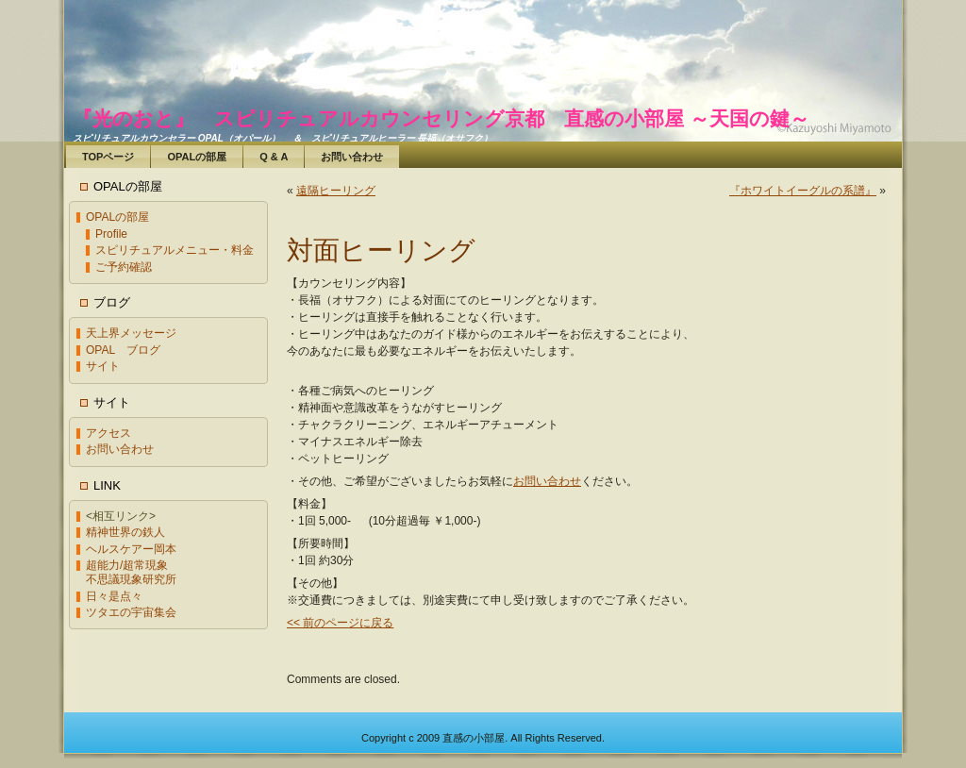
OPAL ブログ (123, 350)
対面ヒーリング (381, 250)
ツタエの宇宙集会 (131, 612)
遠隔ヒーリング (335, 190)
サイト (103, 366)
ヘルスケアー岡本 (131, 549)
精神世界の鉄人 (125, 532)
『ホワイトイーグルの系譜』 (802, 190)
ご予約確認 (123, 267)
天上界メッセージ (131, 333)
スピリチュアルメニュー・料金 (174, 250)
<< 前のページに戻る (340, 622)
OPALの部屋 (117, 217)
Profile (111, 234)
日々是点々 (114, 596)
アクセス (108, 433)
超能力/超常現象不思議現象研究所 (131, 572)
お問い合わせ (120, 449)
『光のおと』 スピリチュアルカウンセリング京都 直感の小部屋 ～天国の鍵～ (441, 118)
